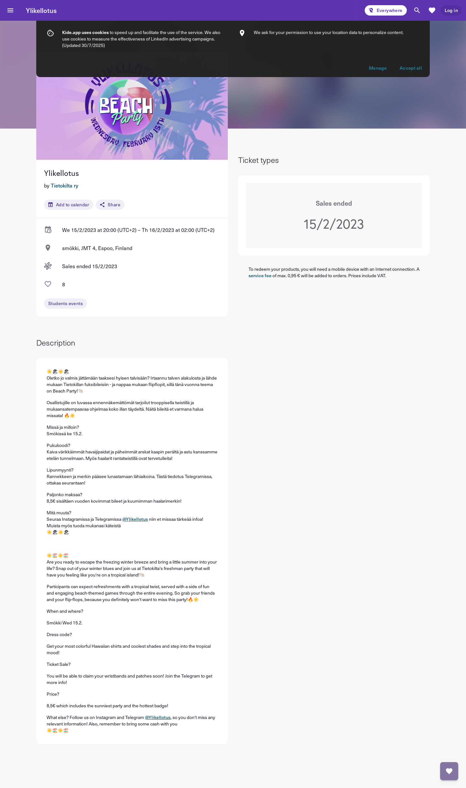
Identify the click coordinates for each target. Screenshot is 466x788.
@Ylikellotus (135, 519)
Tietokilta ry (64, 185)
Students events (65, 303)
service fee (260, 275)
